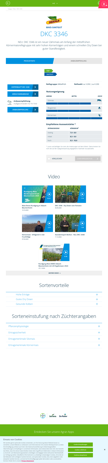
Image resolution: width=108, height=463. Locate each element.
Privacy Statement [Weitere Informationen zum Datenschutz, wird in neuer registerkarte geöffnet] (27, 461)
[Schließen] (104, 449)
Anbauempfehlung (79, 61)
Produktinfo (29, 61)
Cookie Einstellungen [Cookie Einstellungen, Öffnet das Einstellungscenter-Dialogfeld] (80, 444)
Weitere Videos (54, 273)
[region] (54, 449)
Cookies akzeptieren (80, 455)
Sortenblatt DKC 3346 (20, 87)
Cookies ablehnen (80, 450)
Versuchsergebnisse (20, 94)
